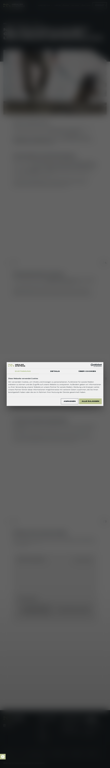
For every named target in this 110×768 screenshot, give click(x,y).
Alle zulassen (90, 401)
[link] (3, 756)
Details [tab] (55, 371)
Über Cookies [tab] (87, 371)
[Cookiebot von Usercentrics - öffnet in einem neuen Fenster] (92, 365)
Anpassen (70, 401)
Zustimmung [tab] (23, 371)
